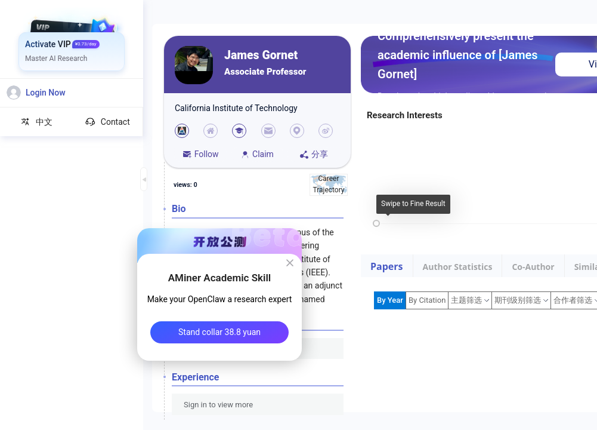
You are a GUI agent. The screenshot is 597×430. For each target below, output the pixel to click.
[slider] (376, 223)
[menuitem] (72, 45)
